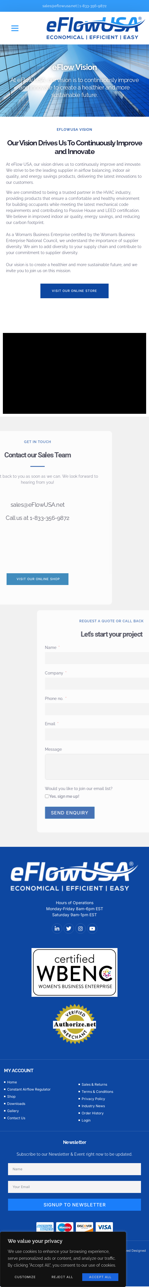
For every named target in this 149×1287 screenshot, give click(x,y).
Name (105, 647)
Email (104, 724)
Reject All (62, 1277)
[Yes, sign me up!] (101, 796)
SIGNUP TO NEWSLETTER (75, 1205)
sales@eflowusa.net (59, 6)
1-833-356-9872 (93, 6)
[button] (15, 28)
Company (108, 673)
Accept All (100, 1277)
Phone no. (108, 698)
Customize (25, 1277)
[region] (63, 1259)
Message (107, 749)
